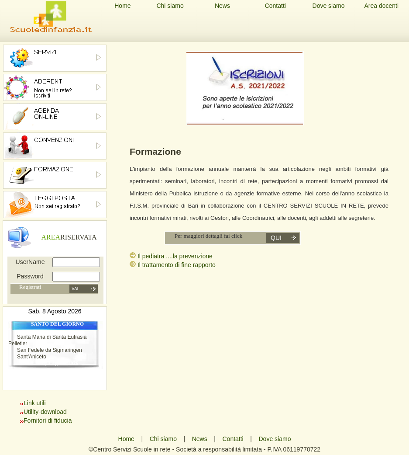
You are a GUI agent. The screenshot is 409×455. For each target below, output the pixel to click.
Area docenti (381, 5)
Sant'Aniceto (31, 357)
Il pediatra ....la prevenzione (175, 256)
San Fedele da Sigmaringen (49, 350)
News (222, 5)
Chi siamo (169, 5)
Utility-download (45, 411)
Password (30, 276)
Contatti (275, 5)
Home (122, 5)
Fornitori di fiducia (48, 420)
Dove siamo (329, 5)
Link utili (35, 402)
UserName (30, 261)
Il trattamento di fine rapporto (176, 264)
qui (276, 237)
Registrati (30, 287)
